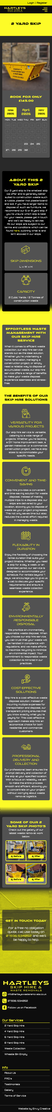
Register (42, 2)
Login (30, 2)
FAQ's (8, 1078)
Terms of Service (15, 1095)
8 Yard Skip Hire (14, 1042)
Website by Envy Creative (34, 1108)
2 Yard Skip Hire (14, 1025)
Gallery (8, 1090)
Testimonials (12, 1084)
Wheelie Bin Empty (15, 1054)
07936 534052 (19, 935)
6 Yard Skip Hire (14, 1037)
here (17, 230)
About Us (10, 1072)
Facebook (30, 1007)
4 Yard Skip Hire (14, 1031)
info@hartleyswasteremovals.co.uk (27, 994)
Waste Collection (14, 1048)
